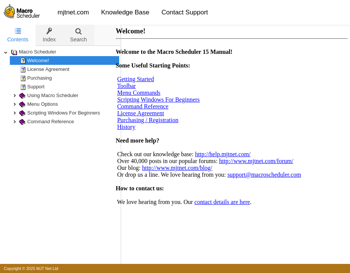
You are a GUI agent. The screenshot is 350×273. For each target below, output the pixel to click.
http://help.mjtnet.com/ (230, 154)
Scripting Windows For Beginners (166, 99)
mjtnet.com (73, 12)
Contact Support (185, 12)
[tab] (18, 35)
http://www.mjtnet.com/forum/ (264, 161)
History (134, 127)
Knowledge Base (125, 12)
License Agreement (148, 113)
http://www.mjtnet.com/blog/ (184, 168)
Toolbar (133, 86)
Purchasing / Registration (155, 120)
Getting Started (143, 79)
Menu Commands (146, 92)
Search (78, 35)
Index (49, 35)
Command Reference (150, 106)
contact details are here (230, 202)
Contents (17, 35)
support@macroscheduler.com (272, 174)
